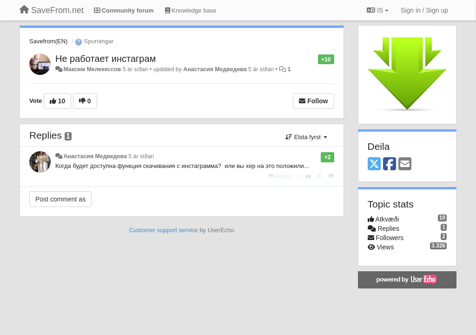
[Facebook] (389, 164)
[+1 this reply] (308, 176)
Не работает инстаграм (105, 59)
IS (378, 10)
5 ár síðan (141, 156)
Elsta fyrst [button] (306, 137)
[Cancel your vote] (319, 176)
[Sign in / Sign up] (424, 10)
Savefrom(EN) (48, 41)
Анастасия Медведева (214, 69)
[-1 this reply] (331, 176)
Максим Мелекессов (92, 69)
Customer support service (163, 230)
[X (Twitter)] (374, 164)
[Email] (404, 164)
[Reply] (279, 176)
